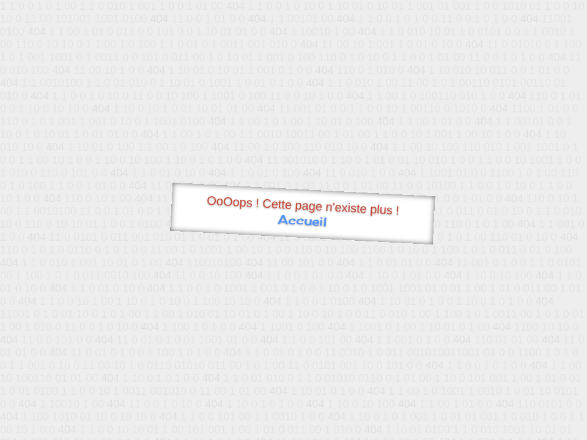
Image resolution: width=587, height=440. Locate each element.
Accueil (302, 220)
